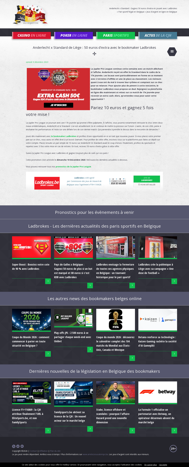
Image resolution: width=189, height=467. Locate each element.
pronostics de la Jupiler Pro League (73, 170)
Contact (33, 455)
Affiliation (43, 455)
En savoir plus (150, 464)
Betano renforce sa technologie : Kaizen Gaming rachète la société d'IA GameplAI (157, 345)
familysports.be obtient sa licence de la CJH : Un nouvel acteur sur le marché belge (70, 420)
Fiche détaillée (146, 189)
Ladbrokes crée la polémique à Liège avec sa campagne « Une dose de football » (156, 273)
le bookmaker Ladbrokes (63, 140)
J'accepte (163, 464)
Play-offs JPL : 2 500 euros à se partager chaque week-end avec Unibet (72, 341)
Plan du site (55, 455)
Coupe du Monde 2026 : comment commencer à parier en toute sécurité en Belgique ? (30, 345)
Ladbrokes (146, 183)
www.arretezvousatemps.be (95, 458)
